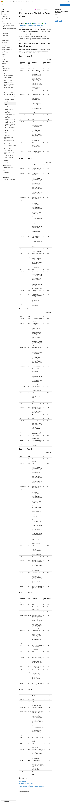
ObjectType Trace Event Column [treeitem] (10, 162)
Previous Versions (11, 800)
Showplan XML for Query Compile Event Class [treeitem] (10, 121)
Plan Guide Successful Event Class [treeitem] (10, 131)
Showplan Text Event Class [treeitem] (10, 114)
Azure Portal (56, 5)
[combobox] (8, 12)
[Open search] (65, 2)
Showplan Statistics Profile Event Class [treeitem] (10, 111)
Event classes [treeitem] (6, 73)
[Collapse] (14, 9)
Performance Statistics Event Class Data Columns (61, 12)
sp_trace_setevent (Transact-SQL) (26, 783)
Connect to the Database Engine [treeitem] (9, 28)
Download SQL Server (64, 5)
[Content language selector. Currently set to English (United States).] (7, 797)
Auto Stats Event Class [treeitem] (9, 97)
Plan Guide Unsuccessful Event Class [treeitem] (9, 134)
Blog (16, 800)
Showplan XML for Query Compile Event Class (29, 784)
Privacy (26, 800)
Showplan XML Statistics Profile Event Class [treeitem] (10, 125)
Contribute (22, 800)
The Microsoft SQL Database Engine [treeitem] (8, 26)
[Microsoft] (2, 1)
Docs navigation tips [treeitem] (6, 18)
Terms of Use (44, 800)
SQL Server (27, 9)
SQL (23, 9)
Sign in (68, 1)
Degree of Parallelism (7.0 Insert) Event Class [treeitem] (10, 100)
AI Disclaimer (3, 800)
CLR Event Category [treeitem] (8, 78)
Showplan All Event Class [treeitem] (10, 106)
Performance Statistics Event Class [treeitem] (10, 103)
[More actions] (51, 9)
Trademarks (50, 800)
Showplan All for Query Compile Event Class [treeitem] (9, 108)
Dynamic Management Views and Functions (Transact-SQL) (31, 786)
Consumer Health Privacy (35, 800)
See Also (57, 14)
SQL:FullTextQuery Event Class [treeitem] (9, 128)
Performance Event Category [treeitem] (10, 96)
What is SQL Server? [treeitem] (7, 23)
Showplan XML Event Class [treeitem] (10, 119)
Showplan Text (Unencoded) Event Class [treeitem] (10, 116)
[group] (35, 734)
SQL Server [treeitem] (4, 16)
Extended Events (22, 781)
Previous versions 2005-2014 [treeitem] (7, 19)
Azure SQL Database (37, 23)
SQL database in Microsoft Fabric (36, 25)
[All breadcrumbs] (20, 9)
